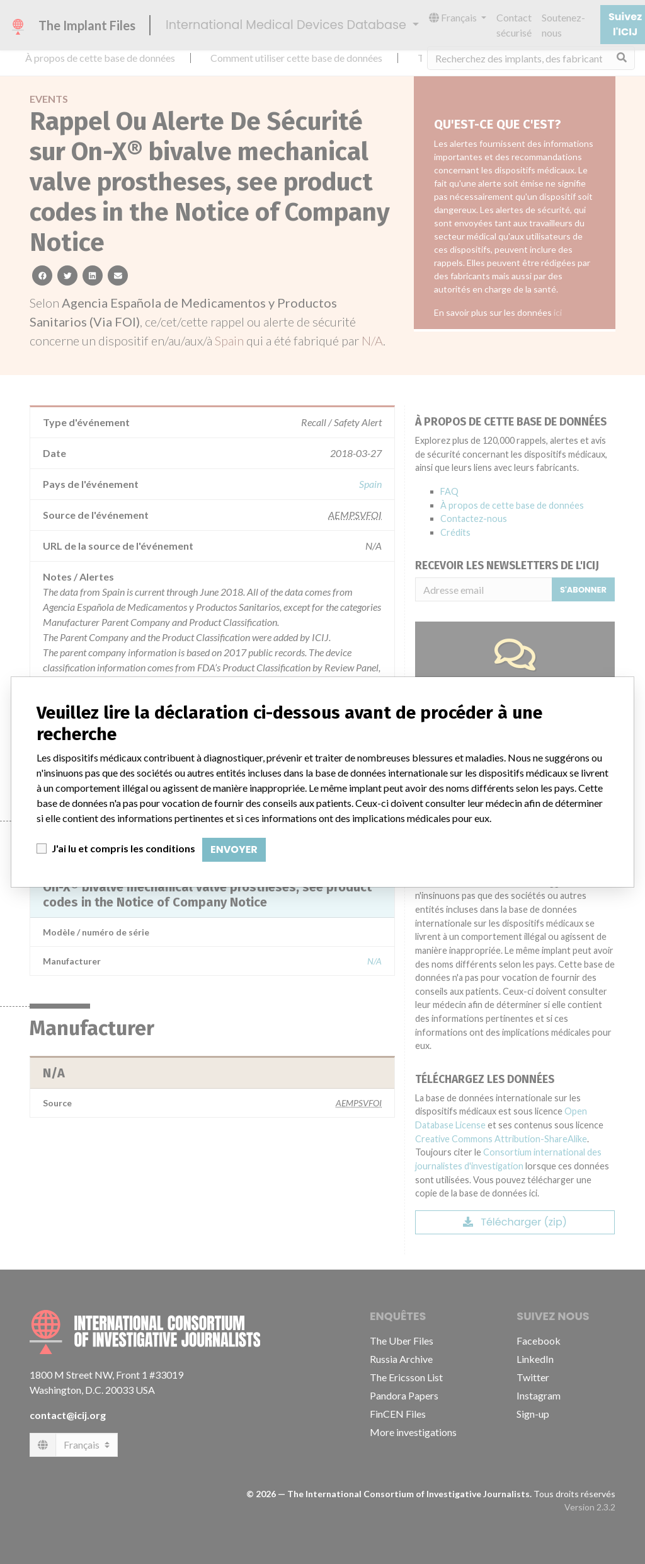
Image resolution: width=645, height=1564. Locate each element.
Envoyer (234, 849)
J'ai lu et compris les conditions (123, 848)
